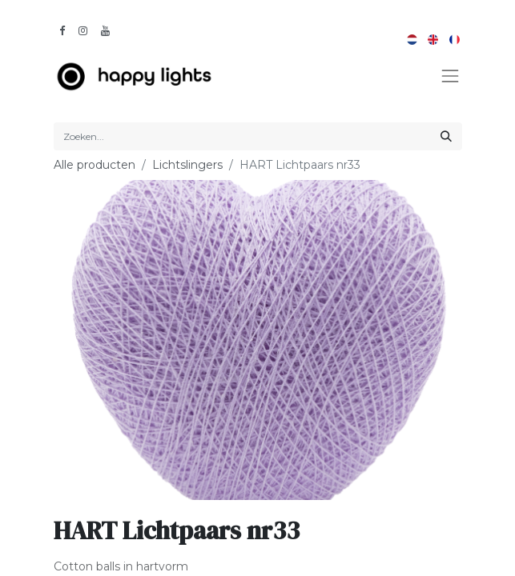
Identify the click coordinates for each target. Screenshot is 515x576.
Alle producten (94, 165)
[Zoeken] (446, 136)
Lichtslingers (187, 165)
